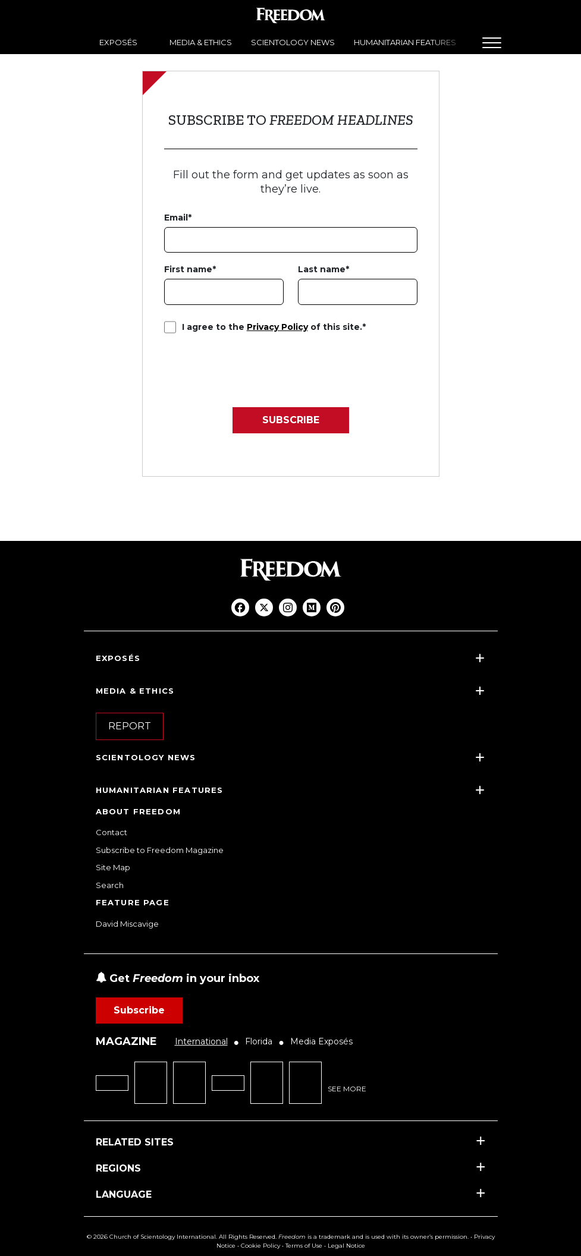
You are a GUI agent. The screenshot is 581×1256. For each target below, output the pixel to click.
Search (110, 885)
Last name (322, 269)
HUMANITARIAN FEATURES (405, 42)
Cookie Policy (260, 1245)
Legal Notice (346, 1245)
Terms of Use (303, 1245)
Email (176, 217)
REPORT (129, 726)
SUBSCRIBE (290, 420)
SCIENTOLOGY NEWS (293, 42)
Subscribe (139, 1010)
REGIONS (118, 1168)
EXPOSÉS (118, 42)
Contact (111, 832)
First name (188, 269)
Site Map (113, 867)
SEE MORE (347, 1088)
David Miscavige (127, 923)
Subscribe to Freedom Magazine (160, 850)
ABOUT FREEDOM (138, 811)
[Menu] (492, 43)
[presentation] (254, 366)
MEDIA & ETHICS (200, 42)
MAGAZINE (126, 1041)
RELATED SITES (135, 1142)
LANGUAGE (124, 1194)
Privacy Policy (277, 327)
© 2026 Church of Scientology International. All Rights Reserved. (182, 1237)
